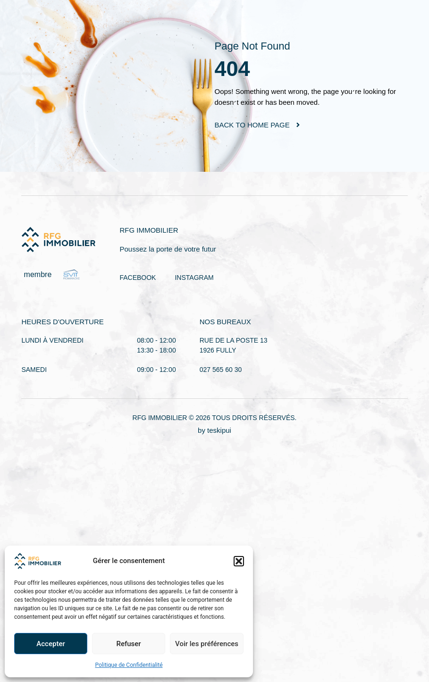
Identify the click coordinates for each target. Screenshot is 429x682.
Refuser (128, 644)
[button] (239, 561)
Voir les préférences (206, 644)
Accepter (50, 644)
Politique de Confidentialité (128, 665)
